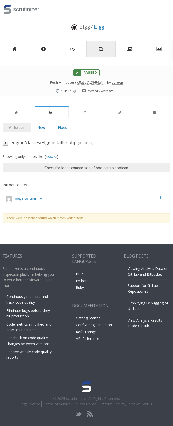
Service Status (140, 404)
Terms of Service (57, 404)
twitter (79, 414)
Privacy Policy (84, 404)
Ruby (80, 287)
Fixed (62, 127)
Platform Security (112, 404)
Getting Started (88, 318)
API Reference (87, 338)
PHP (79, 273)
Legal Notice (30, 404)
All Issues (16, 127)
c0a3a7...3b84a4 (90, 82)
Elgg (99, 26)
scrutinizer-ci (76, 398)
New (41, 127)
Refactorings (86, 331)
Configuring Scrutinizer (94, 324)
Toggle (163, 9)
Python (82, 280)
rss (89, 414)
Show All (51, 157)
